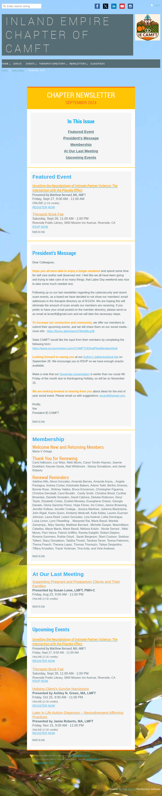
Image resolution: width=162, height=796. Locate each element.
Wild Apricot (129, 789)
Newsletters (18, 70)
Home (5, 70)
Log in (157, 5)
